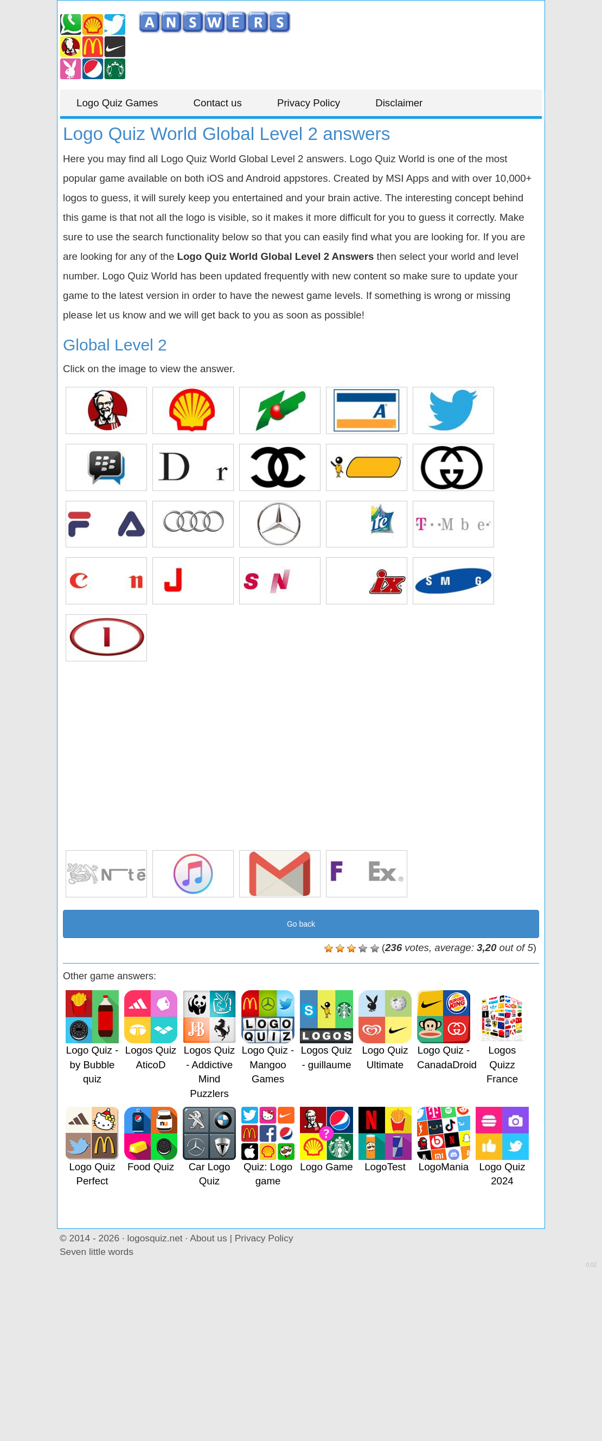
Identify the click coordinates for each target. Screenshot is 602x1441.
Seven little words (96, 1251)
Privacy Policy (308, 103)
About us (208, 1238)
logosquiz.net (155, 1238)
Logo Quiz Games (117, 103)
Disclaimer (398, 103)
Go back (301, 924)
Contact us (218, 103)
